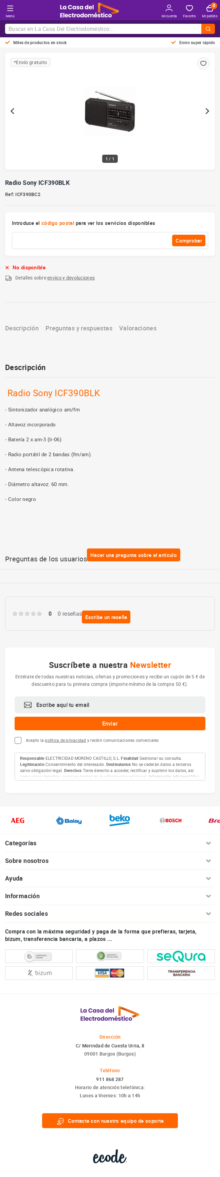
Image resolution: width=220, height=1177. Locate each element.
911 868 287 (110, 1079)
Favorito (189, 11)
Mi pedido (210, 11)
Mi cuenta (169, 11)
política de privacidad (65, 740)
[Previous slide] (12, 111)
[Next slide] (207, 111)
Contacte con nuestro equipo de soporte (110, 1121)
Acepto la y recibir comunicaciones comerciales (92, 740)
